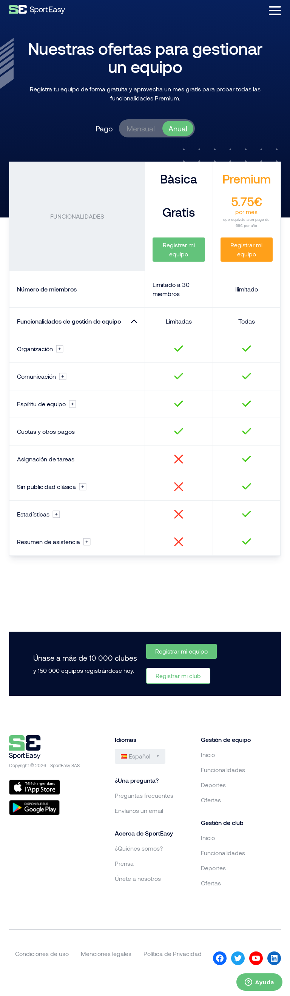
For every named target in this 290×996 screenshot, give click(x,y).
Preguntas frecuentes (144, 795)
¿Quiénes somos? (139, 848)
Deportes (213, 784)
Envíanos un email (139, 810)
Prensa (124, 863)
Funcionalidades (223, 769)
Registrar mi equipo (179, 249)
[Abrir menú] (275, 11)
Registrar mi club (178, 675)
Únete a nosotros (138, 878)
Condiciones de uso (42, 953)
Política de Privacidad (172, 953)
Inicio (208, 754)
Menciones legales (106, 953)
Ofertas (211, 799)
